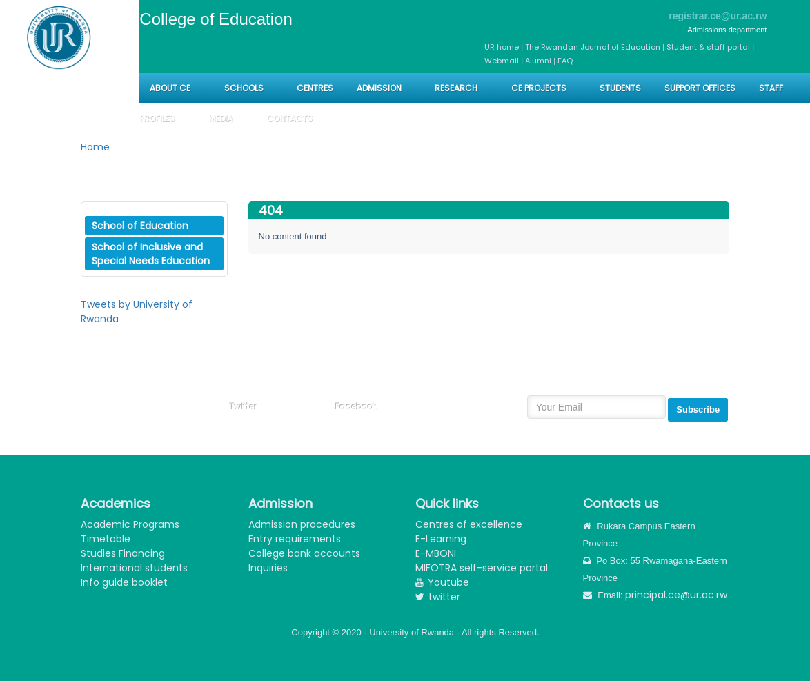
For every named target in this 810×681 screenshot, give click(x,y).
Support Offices (699, 88)
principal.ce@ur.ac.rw (676, 595)
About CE (170, 88)
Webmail (501, 60)
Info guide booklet (124, 582)
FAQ (565, 60)
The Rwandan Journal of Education (592, 46)
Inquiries (268, 568)
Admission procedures (301, 524)
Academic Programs (130, 524)
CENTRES (315, 88)
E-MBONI (435, 553)
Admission (379, 88)
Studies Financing (123, 553)
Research (456, 88)
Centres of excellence (468, 524)
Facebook (356, 407)
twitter (437, 597)
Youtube (442, 582)
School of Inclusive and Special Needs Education (151, 254)
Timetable (105, 539)
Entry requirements (294, 539)
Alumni (538, 60)
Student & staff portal (708, 46)
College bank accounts (304, 553)
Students (620, 88)
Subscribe (698, 409)
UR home (502, 46)
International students (134, 568)
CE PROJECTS (538, 88)
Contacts (289, 118)
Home (95, 147)
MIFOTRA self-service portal (481, 568)
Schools (245, 88)
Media (220, 118)
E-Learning (440, 539)
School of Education (140, 226)
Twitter (243, 407)
